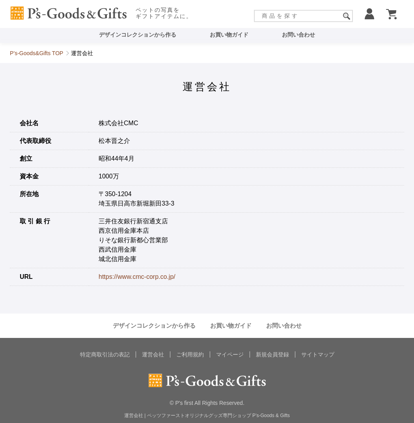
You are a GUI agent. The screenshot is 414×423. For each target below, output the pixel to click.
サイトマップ (317, 354)
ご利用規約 (190, 354)
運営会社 (153, 354)
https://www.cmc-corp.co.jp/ (137, 276)
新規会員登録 (272, 354)
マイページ (230, 354)
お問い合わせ (298, 35)
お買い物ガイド (229, 35)
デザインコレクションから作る (137, 35)
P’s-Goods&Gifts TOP (36, 53)
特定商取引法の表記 (105, 354)
